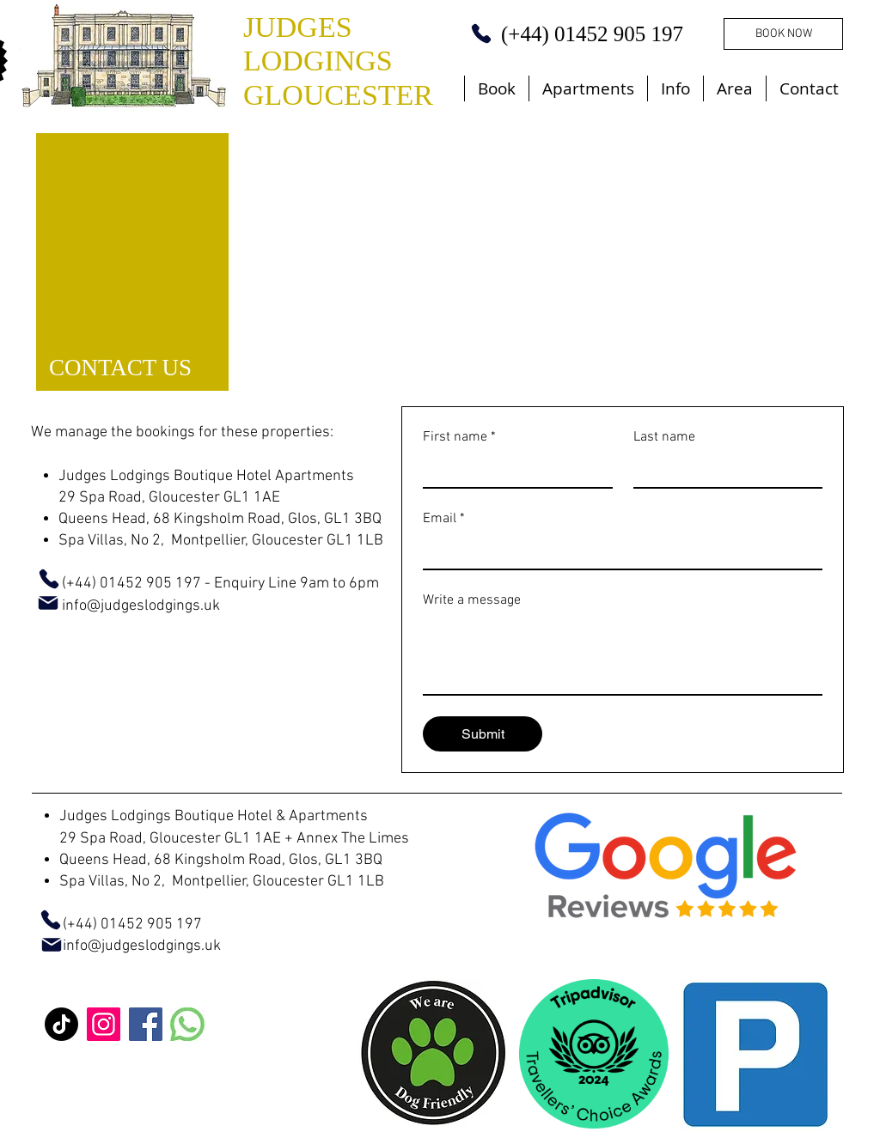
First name (459, 437)
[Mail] (48, 603)
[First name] (512, 470)
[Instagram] (103, 1024)
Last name (664, 437)
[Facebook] (145, 1024)
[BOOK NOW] (783, 34)
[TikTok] (61, 1024)
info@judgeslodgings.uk (142, 946)
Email (444, 518)
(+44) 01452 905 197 (117, 925)
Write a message (472, 600)
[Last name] (723, 470)
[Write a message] (622, 655)
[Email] (617, 551)
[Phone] (481, 33)
